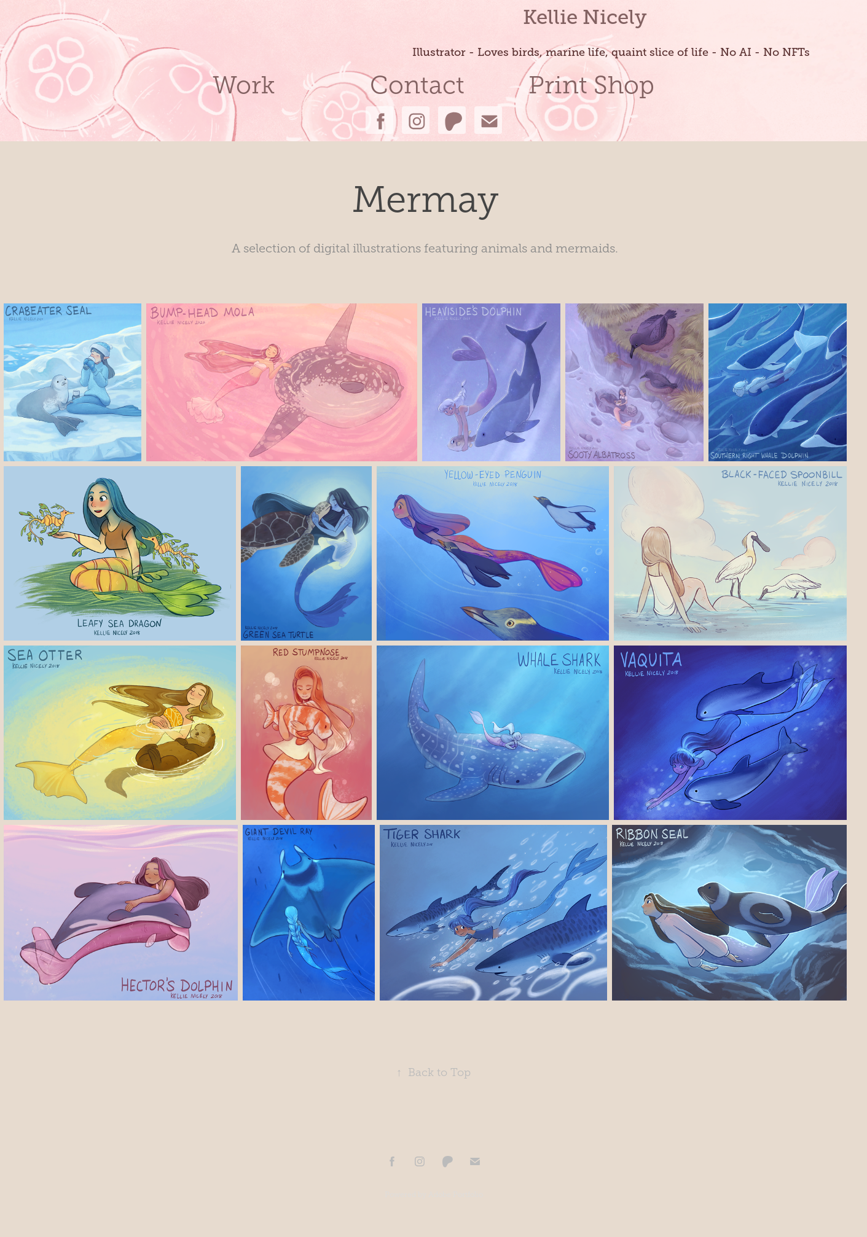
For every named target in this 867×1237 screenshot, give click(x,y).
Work (244, 85)
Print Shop (591, 85)
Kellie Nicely (584, 17)
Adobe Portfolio (455, 1194)
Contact (417, 85)
